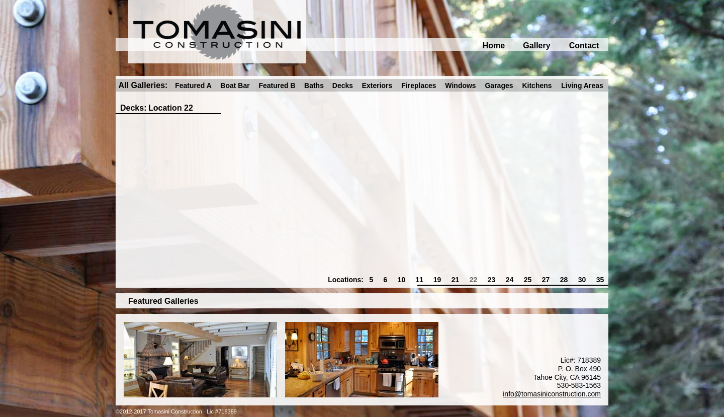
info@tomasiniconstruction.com (552, 394)
